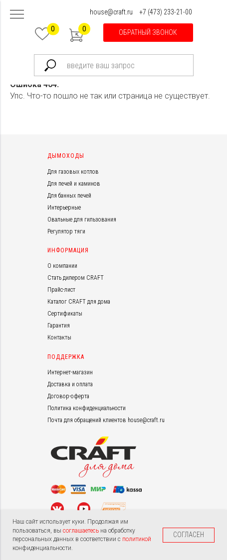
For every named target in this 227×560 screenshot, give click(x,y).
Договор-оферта (68, 396)
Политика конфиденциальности (86, 408)
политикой (136, 539)
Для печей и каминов (73, 183)
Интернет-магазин (70, 372)
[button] (148, 32)
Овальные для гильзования (81, 219)
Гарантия (58, 325)
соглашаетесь (81, 530)
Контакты (59, 337)
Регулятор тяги (66, 231)
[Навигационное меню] (17, 15)
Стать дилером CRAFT (75, 277)
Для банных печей (69, 195)
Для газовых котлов (73, 171)
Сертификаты (64, 313)
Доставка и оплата (70, 384)
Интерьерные (64, 207)
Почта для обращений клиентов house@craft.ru (106, 420)
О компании (62, 265)
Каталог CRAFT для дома (78, 301)
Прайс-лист (61, 289)
